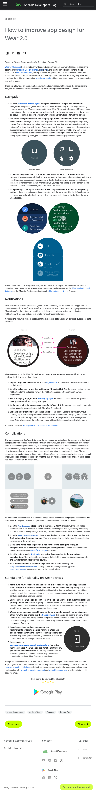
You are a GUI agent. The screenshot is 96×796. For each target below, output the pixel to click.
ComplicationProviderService (23, 567)
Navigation (53, 291)
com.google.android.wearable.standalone (29, 645)
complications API (24, 72)
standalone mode (43, 78)
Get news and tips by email (76, 787)
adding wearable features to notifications (40, 425)
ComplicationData (18, 569)
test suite (35, 554)
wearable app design (58, 670)
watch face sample (38, 550)
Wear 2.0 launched (13, 67)
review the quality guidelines (17, 667)
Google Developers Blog (14, 748)
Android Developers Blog (40, 5)
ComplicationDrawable (28, 536)
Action (65, 291)
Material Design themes (27, 70)
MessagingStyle (45, 398)
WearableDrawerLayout (29, 104)
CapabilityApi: (48, 615)
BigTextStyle (51, 382)
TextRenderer (24, 526)
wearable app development (33, 670)
